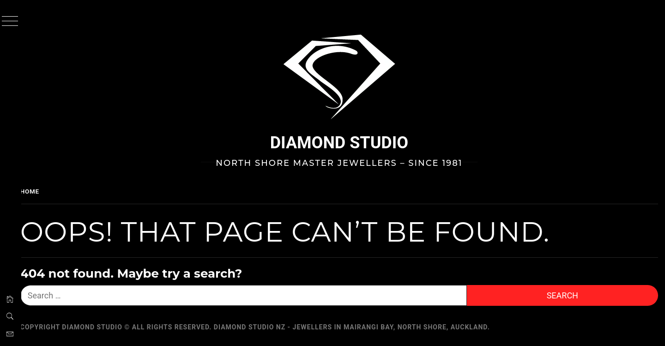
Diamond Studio (344, 142)
